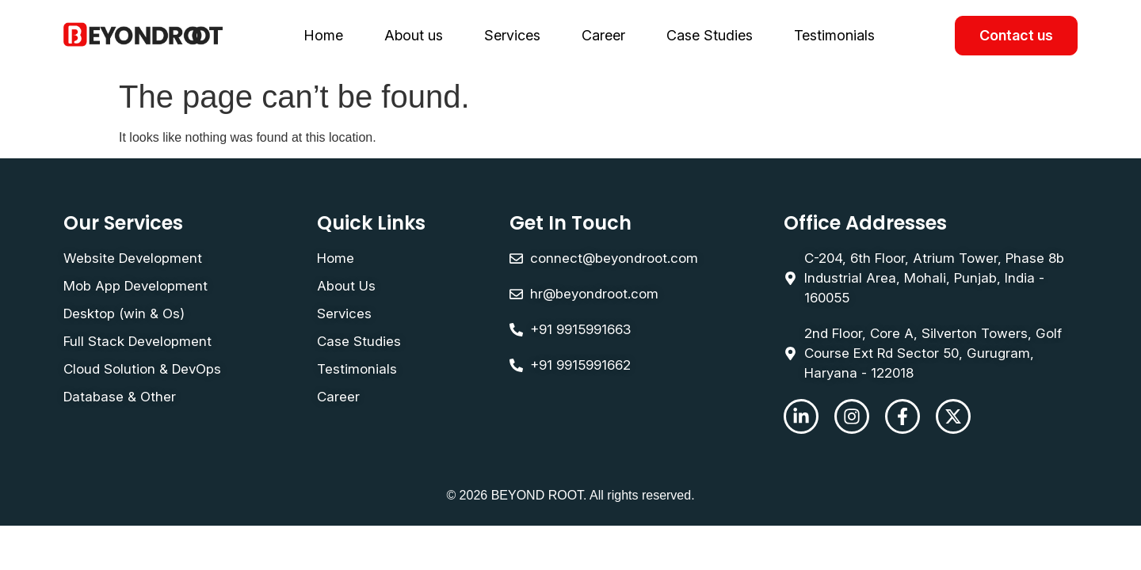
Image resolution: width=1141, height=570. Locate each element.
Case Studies (709, 35)
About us (413, 35)
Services (512, 35)
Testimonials (834, 35)
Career (603, 35)
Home (323, 35)
